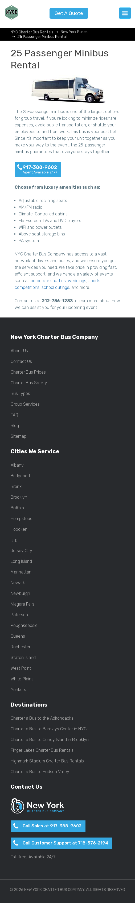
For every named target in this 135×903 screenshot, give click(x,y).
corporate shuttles (48, 280)
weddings (77, 280)
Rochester (20, 647)
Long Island (21, 561)
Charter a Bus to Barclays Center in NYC (49, 729)
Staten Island (23, 657)
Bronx (16, 486)
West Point (21, 668)
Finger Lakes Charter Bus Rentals (42, 750)
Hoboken (19, 529)
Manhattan (21, 572)
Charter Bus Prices (28, 372)
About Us (19, 350)
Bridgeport (20, 476)
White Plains (22, 679)
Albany (17, 465)
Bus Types (20, 393)
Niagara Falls (22, 604)
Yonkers (18, 689)
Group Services (25, 404)
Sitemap (18, 436)
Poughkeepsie (24, 625)
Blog (15, 425)
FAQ (14, 415)
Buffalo (17, 508)
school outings (55, 287)
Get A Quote (69, 13)
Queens (18, 636)
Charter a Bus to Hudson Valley (40, 771)
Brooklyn (19, 497)
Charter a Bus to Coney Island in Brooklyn (50, 739)
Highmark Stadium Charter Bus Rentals (47, 761)
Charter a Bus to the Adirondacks (42, 718)
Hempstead (21, 518)
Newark (18, 582)
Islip (14, 540)
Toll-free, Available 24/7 (33, 857)
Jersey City (21, 550)
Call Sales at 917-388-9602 (52, 825)
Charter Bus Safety (29, 383)
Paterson (19, 615)
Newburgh (20, 593)
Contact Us (21, 361)
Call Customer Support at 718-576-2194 (65, 843)
